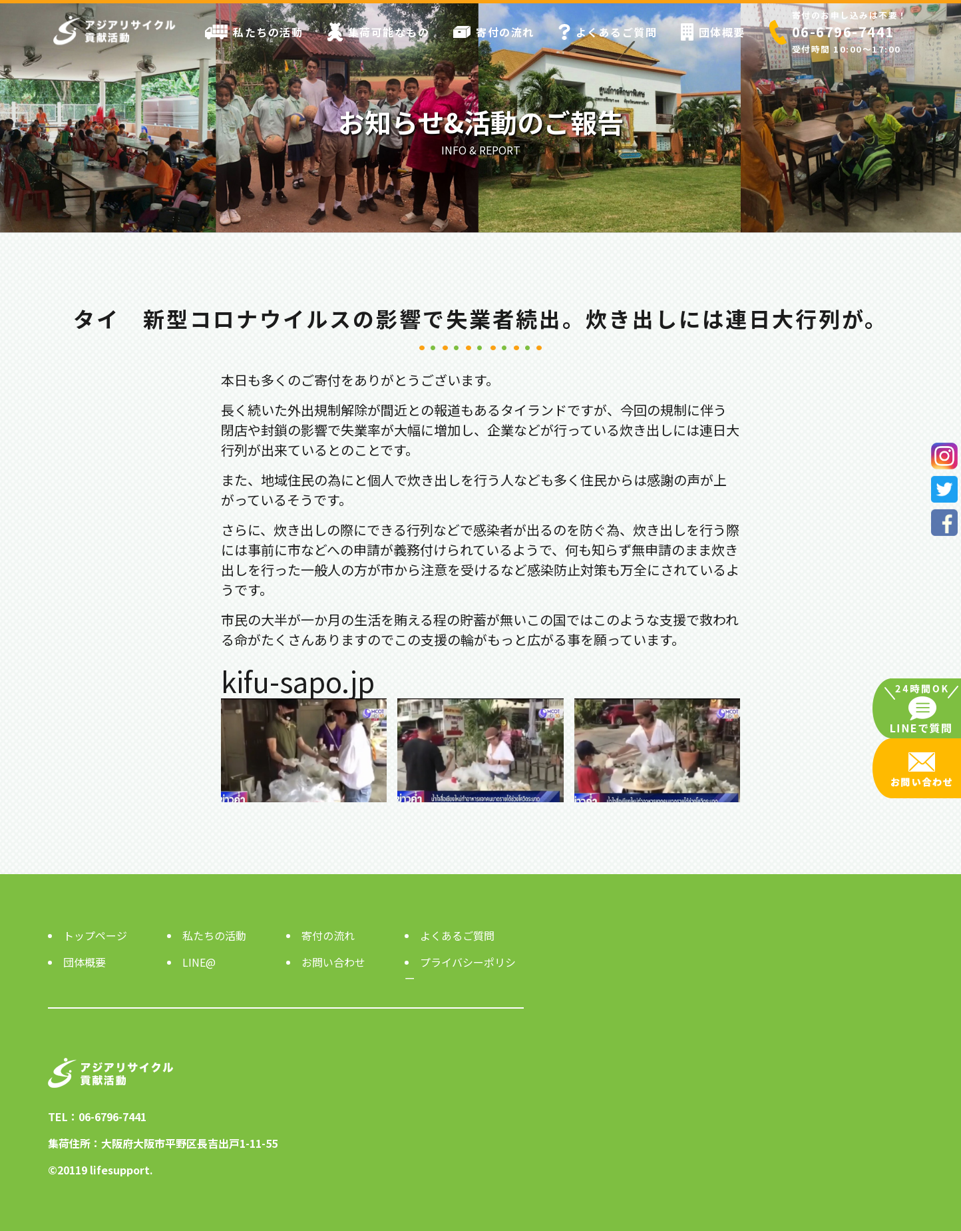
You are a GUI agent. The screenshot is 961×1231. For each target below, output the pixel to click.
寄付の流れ (493, 32)
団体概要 (713, 32)
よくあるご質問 (608, 32)
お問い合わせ (333, 962)
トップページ (95, 935)
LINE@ (199, 962)
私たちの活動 (254, 32)
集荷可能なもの (378, 32)
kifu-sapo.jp (298, 680)
